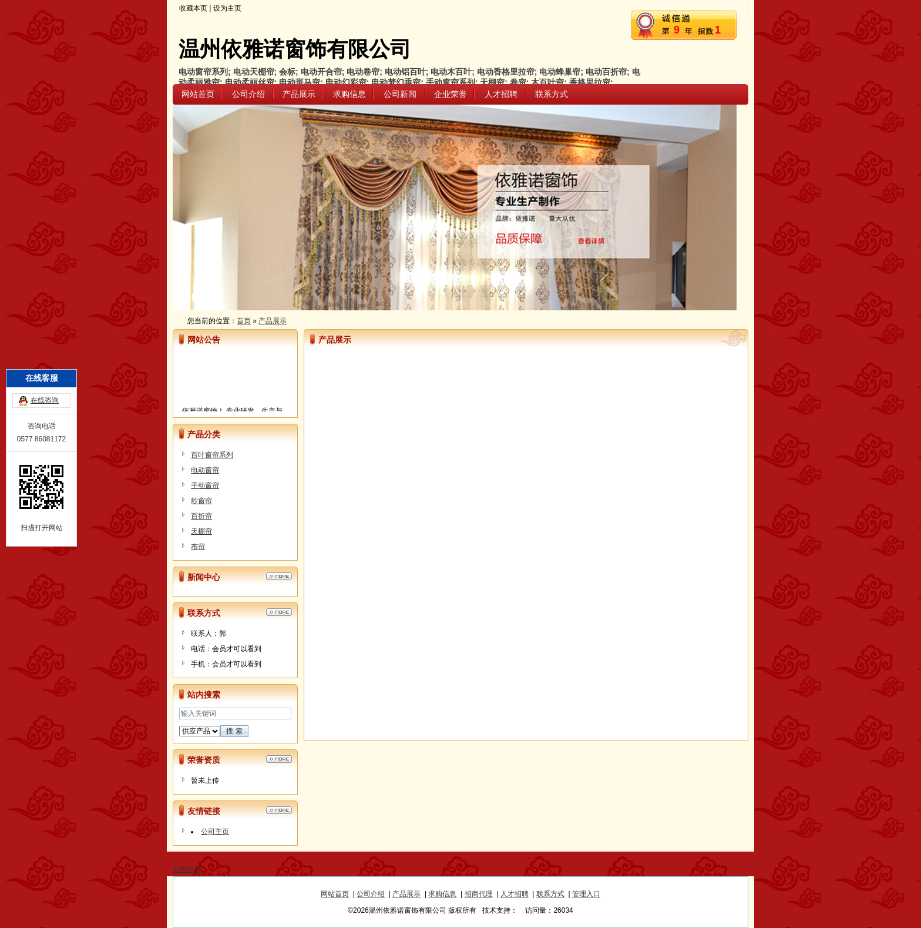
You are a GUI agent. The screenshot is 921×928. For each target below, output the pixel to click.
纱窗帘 (201, 501)
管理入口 (586, 894)
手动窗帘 (205, 485)
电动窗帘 (205, 470)
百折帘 (201, 516)
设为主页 (227, 8)
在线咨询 (45, 359)
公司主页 (215, 832)
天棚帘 (201, 531)
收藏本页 (193, 8)
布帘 (198, 546)
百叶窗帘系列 (212, 455)
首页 (244, 321)
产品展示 (272, 321)
